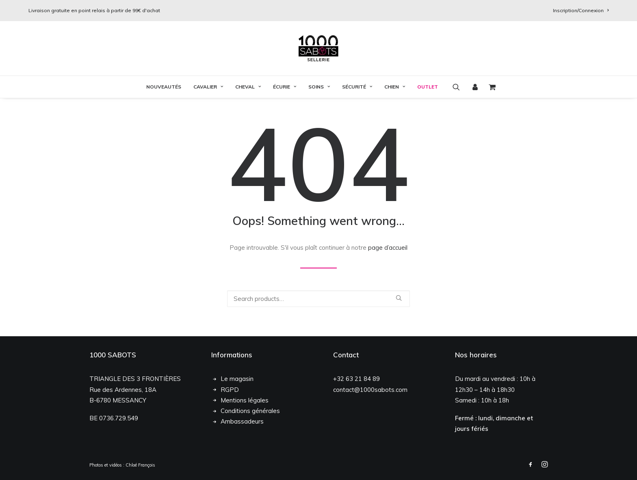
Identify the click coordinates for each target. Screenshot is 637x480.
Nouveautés (163, 87)
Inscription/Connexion (581, 10)
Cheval (248, 87)
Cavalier (208, 87)
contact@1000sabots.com (370, 390)
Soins (319, 87)
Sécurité (357, 87)
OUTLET (427, 87)
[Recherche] (318, 298)
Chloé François (140, 465)
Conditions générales (250, 411)
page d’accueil (387, 247)
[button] (459, 87)
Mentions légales (245, 400)
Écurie (284, 87)
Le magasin (237, 379)
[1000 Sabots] (318, 48)
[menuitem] (581, 10)
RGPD (230, 390)
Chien (394, 87)
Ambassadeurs (242, 421)
